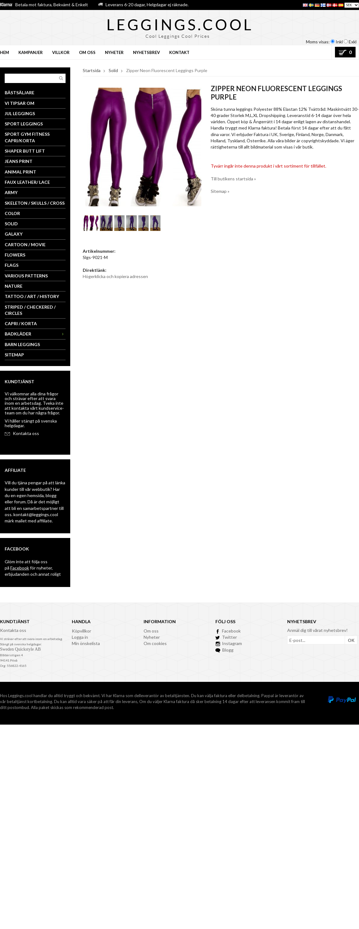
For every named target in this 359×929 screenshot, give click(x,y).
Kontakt (179, 52)
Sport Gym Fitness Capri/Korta (27, 137)
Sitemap (14, 354)
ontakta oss (14, 630)
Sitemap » (220, 191)
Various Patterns (26, 275)
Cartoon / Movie (25, 244)
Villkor (61, 52)
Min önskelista (86, 643)
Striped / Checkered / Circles (30, 310)
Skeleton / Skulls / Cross (35, 203)
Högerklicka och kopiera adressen (115, 276)
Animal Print (20, 171)
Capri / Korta (21, 323)
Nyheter (114, 52)
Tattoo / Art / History (32, 296)
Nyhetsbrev (146, 52)
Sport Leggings (24, 123)
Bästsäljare (19, 92)
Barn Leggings (22, 344)
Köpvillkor (81, 630)
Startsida (92, 70)
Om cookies (155, 643)
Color (12, 213)
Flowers (15, 254)
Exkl (353, 41)
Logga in (80, 637)
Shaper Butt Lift (25, 151)
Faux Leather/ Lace (27, 182)
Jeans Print (18, 161)
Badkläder (35, 333)
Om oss (87, 52)
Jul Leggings (20, 113)
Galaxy (13, 234)
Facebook (19, 567)
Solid (11, 223)
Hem (4, 52)
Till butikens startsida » (233, 178)
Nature (13, 286)
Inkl (339, 41)
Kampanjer (30, 52)
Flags (11, 265)
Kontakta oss (26, 433)
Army (11, 192)
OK (351, 640)
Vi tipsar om (19, 103)
